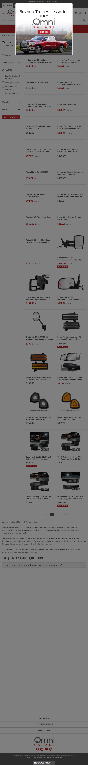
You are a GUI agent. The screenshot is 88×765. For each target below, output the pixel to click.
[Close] (44, 5)
